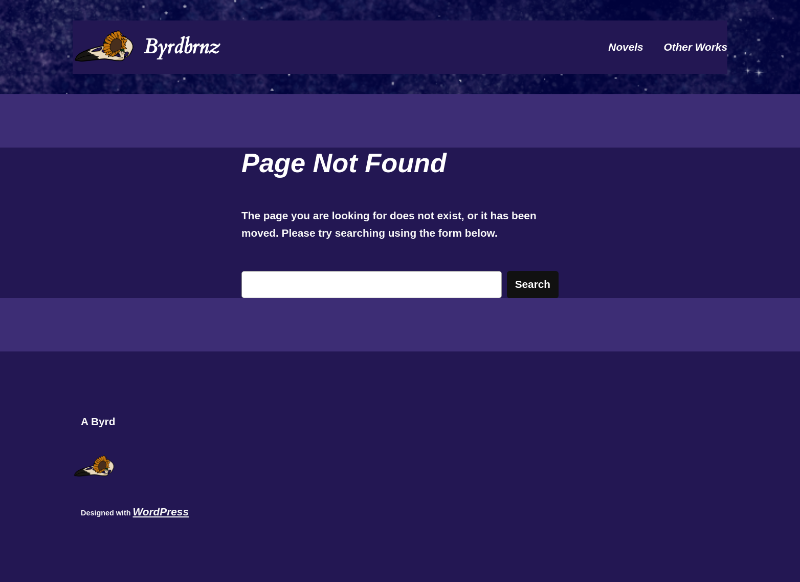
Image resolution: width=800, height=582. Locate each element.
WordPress (161, 511)
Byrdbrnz (181, 47)
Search (532, 284)
